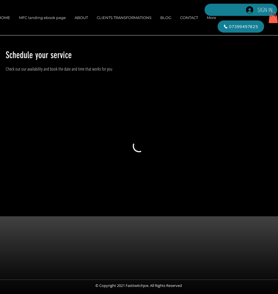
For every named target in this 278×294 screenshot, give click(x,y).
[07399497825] (241, 26)
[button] (273, 17)
